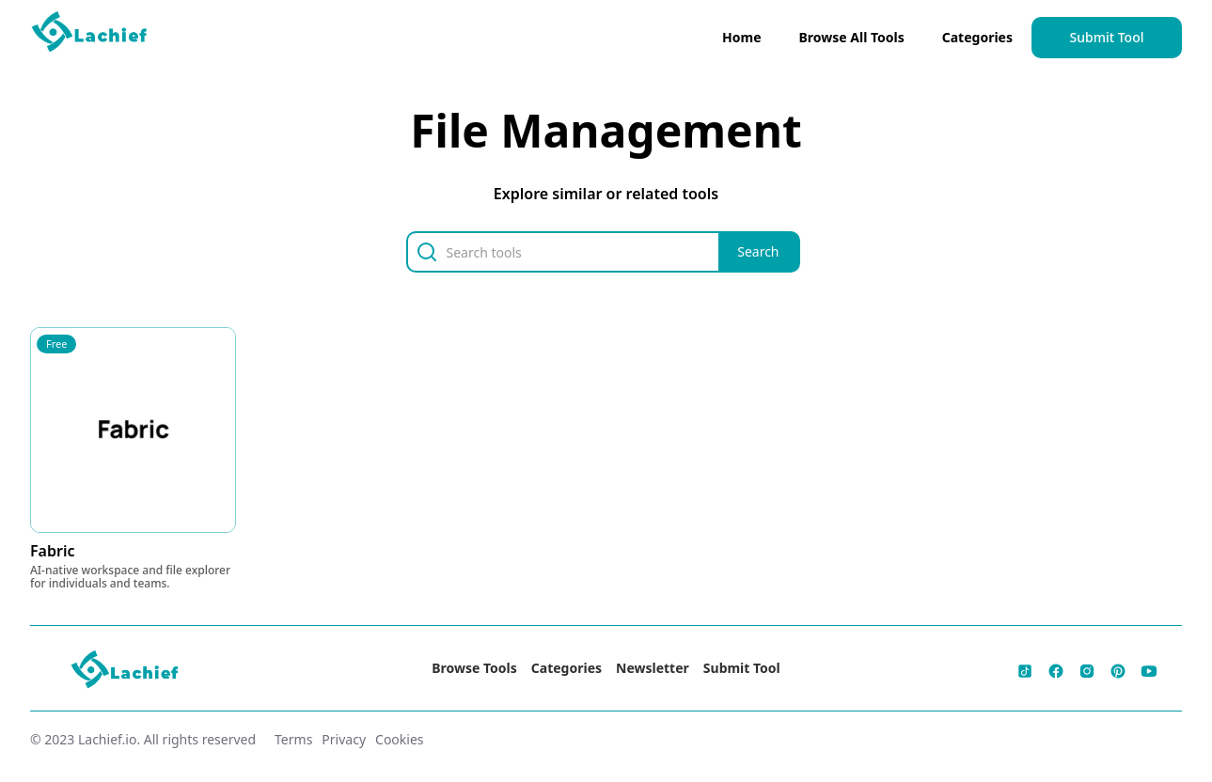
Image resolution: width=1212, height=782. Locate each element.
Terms (293, 739)
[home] (90, 35)
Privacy (344, 739)
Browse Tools (474, 668)
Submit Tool (1107, 37)
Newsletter (652, 668)
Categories (977, 37)
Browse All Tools (852, 37)
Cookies (399, 739)
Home (741, 37)
